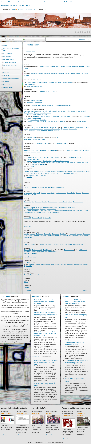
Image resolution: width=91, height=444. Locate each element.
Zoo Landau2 (39, 234)
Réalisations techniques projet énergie (48, 212)
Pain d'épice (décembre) (54, 235)
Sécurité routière (67, 82)
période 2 (47, 73)
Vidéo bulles (53, 150)
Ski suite (34, 187)
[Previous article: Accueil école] (29, 290)
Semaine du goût (55, 66)
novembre (45, 111)
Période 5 (26, 275)
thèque (32, 166)
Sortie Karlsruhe (34, 164)
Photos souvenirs (36, 411)
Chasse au (86, 234)
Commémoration (21, 413)
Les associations (24, 5)
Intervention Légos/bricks (53, 116)
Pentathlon (43, 120)
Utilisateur (6, 81)
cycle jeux (79, 234)
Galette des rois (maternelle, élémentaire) (42, 105)
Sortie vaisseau (34, 120)
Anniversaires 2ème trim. (36, 129)
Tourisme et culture (21, 411)
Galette (38, 130)
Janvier (88, 66)
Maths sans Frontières (53, 121)
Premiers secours (69, 250)
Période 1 (86, 235)
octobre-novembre (66, 66)
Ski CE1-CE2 (27, 187)
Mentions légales (8, 87)
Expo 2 (44, 139)
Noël (32, 127)
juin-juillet (26, 234)
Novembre (38, 202)
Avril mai (36, 113)
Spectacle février (52, 202)
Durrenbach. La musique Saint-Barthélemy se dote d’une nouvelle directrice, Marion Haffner (74, 342)
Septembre (27, 111)
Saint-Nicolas (68, 244)
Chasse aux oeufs (59, 244)
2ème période (50, 193)
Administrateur (7, 84)
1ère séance (30, 102)
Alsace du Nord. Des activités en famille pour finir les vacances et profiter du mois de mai (76, 315)
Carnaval (66, 127)
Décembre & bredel (54, 111)
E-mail (33, 51)
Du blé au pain (43, 244)
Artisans (79, 411)
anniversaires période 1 (37, 73)
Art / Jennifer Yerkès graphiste (61, 161)
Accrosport (46, 157)
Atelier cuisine (34, 150)
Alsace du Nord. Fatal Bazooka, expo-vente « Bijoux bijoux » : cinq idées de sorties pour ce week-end (75, 301)
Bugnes (72, 127)
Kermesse (43, 164)
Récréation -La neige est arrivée (33, 207)
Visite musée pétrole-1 (46, 210)
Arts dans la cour (29, 84)
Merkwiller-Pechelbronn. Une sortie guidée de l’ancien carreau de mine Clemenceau (44, 301)
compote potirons (38, 171)
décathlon (32, 130)
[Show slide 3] (80, 32)
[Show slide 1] (76, 32)
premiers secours (36, 118)
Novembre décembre (50, 171)
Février (27, 68)
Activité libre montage (33, 209)
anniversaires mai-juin (70, 173)
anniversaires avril (48, 173)
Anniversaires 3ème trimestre (52, 129)
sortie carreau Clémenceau (34, 86)
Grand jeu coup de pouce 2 (68, 162)
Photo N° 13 (50, 413)
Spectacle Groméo (61, 193)
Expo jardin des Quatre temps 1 (32, 139)
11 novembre (37, 79)
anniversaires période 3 (57, 73)
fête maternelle (60, 187)
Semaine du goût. (29, 202)
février (81, 150)
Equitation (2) (78, 264)
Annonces (6, 75)
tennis (29, 161)
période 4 (39, 173)
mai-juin (32, 234)
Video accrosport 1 (56, 157)
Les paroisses (48, 2)
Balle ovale (36, 159)
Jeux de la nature (42, 114)
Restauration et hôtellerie (9, 5)
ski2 (34, 137)
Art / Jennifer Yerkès (75, 157)
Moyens (33, 244)
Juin (38, 152)
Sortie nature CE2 (37, 250)
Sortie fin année (31, 114)
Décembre (82, 66)
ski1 (31, 137)
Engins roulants (52, 91)
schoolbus (44, 130)
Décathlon (29, 266)
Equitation (29, 177)
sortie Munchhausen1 (42, 143)
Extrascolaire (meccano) (38, 251)
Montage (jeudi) (32, 121)
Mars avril (33, 152)
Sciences (63, 121)
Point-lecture (6, 413)
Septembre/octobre (43, 66)
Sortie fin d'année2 (34, 264)
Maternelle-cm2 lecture (30, 257)
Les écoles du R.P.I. (61, 2)
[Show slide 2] (78, 32)
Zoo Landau (47, 234)
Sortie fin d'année (41, 175)
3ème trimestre (73, 129)
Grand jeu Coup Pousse (53, 162)
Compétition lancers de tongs (63, 105)
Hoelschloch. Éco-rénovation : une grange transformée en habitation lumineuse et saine (45, 362)
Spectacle (75, 66)
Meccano (43, 209)
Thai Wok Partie (67, 415)
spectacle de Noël (32, 157)
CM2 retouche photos (51, 251)
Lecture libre (36, 162)
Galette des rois (63, 202)
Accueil (3, 2)
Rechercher (4, 39)
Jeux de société (75, 73)
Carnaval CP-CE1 (37, 218)
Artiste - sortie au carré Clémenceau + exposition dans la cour (44, 82)
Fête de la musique (82, 162)
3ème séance (38, 102)
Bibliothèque (4, 411)
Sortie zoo (26, 244)
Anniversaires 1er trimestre (41, 127)
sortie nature (27, 118)
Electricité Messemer (81, 414)
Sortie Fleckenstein (78, 210)
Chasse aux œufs (81, 111)
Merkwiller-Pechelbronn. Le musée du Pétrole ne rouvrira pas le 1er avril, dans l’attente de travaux (45, 333)
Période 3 (30, 235)
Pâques (50, 244)
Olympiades (64, 129)
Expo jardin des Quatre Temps (46, 187)
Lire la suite (4, 435)
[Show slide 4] (82, 32)
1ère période (43, 91)
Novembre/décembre (40, 235)
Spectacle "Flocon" (77, 235)
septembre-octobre (36, 111)
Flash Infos (6, 73)
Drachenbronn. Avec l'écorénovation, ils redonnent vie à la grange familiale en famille (45, 383)
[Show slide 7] (89, 32)
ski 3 (58, 137)
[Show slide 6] (87, 32)
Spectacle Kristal (44, 150)
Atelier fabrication (36, 161)
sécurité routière (47, 161)
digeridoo (56, 130)
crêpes (70, 202)
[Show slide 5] (85, 32)
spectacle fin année (45, 113)
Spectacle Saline (28, 113)
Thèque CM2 (27, 250)
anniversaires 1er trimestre (64, 171)
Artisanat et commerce (77, 2)
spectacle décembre (36, 100)
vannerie (29, 159)
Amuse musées (41, 121)
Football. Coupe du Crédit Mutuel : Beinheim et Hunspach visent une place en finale (76, 380)
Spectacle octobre (78, 244)
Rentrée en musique (39, 116)
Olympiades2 (42, 275)
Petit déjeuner (47, 250)
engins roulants (28, 193)
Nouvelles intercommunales (11, 78)
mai (35, 194)
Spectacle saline (65, 111)
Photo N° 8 (35, 413)
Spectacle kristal (28, 171)
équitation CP (47, 218)
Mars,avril (31, 194)
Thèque (40, 157)
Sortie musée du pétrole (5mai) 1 (63, 210)
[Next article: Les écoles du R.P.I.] (85, 290)
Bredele (43, 193)
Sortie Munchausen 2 (62, 143)
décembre (70, 150)
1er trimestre (53, 127)
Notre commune (37, 2)
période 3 (67, 73)
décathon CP (27, 218)
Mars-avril (73, 234)
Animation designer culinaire (50, 207)
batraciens (30, 262)
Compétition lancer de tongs (67, 207)
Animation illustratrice (33, 210)
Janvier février (71, 193)
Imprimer (28, 51)
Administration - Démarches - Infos (19, 2)
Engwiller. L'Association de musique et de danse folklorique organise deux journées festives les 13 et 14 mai (76, 362)
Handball (50, 130)
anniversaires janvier (79, 171)
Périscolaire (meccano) (30, 253)
